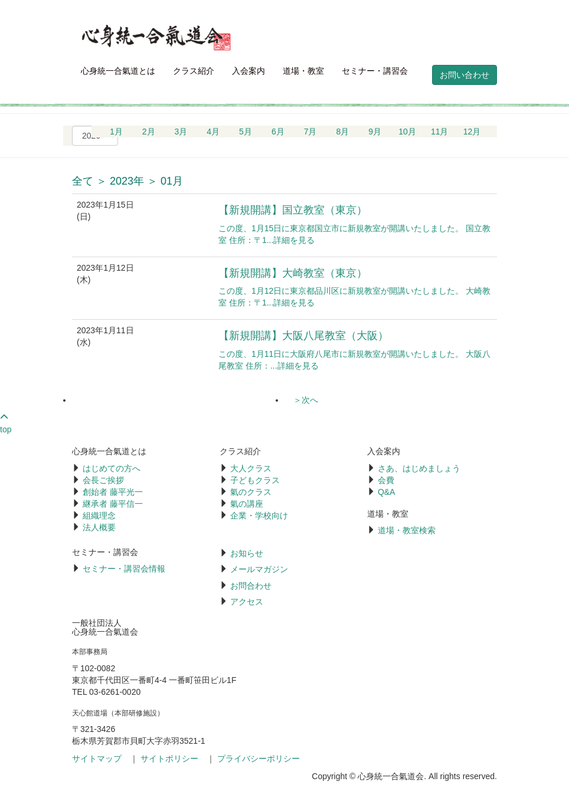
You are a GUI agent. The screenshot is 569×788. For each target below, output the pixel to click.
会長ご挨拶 (103, 480)
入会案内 (248, 70)
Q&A (386, 492)
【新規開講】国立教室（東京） (292, 210)
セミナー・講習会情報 (124, 568)
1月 (116, 131)
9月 (374, 131)
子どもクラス (255, 480)
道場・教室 (303, 70)
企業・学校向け (259, 515)
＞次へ (305, 400)
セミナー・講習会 (375, 70)
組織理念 (99, 515)
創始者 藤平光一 (113, 492)
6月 (278, 131)
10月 (407, 131)
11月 (440, 131)
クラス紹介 (193, 70)
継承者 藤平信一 (113, 503)
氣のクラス (251, 492)
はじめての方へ (111, 468)
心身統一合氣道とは (118, 70)
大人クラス (251, 468)
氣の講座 (246, 503)
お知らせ (246, 553)
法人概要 (99, 527)
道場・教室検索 (407, 530)
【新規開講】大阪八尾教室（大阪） (303, 336)
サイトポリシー (169, 758)
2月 (148, 131)
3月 (181, 131)
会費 (386, 480)
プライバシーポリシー (258, 758)
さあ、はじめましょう (419, 468)
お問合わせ (251, 585)
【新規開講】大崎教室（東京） (292, 273)
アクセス (246, 601)
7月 (310, 131)
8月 (342, 131)
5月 (245, 131)
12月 (472, 131)
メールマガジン (259, 569)
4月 (213, 131)
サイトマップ (97, 758)
